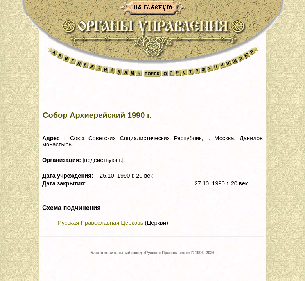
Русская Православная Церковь (100, 223)
